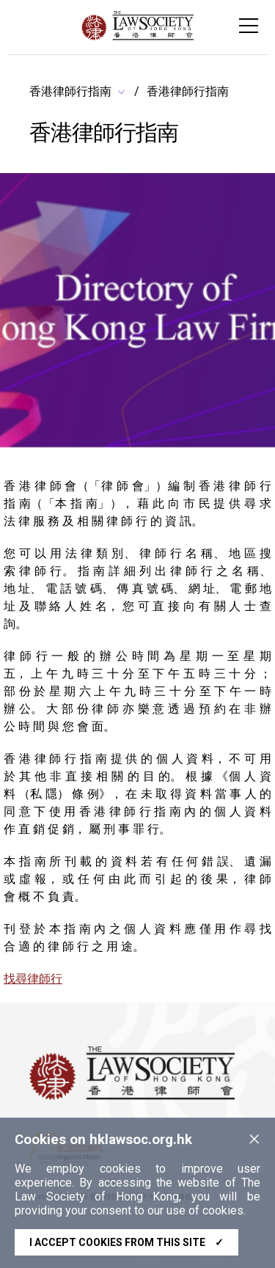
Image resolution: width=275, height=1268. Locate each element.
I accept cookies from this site (126, 1242)
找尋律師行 (33, 979)
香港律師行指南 (70, 91)
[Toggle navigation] (248, 25)
